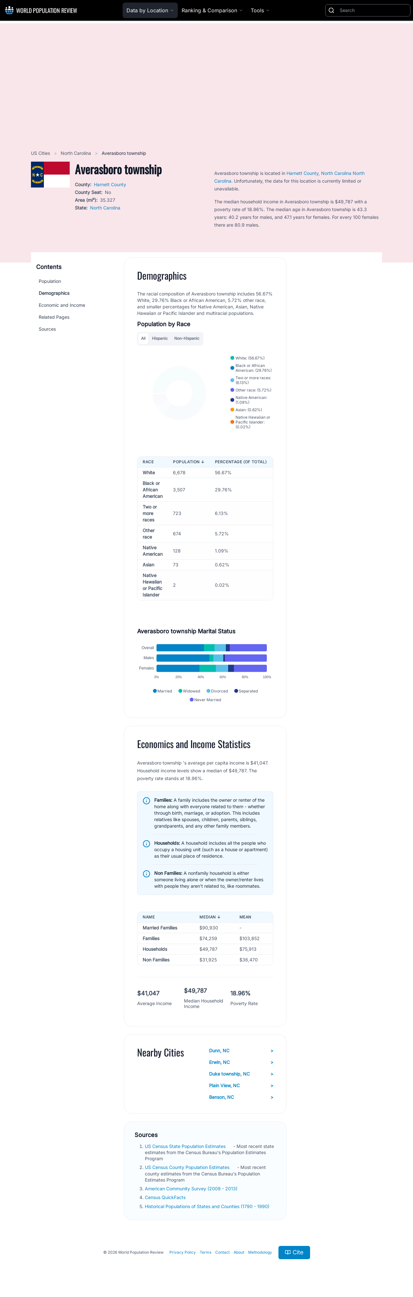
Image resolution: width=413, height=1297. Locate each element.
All (143, 338)
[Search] (373, 10)
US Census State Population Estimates (186, 1146)
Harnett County (110, 184)
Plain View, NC (241, 1085)
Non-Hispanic (186, 338)
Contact (222, 1252)
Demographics (54, 293)
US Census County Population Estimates (188, 1167)
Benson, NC (241, 1097)
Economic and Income (62, 305)
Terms (205, 1252)
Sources (47, 329)
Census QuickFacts (166, 1197)
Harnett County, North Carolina (320, 173)
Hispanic (160, 338)
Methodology (260, 1252)
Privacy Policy (182, 1252)
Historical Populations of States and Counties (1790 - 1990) (208, 1206)
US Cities (41, 153)
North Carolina (76, 153)
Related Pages (54, 317)
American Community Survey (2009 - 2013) (192, 1188)
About (239, 1252)
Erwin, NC (241, 1062)
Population (50, 281)
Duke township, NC (241, 1074)
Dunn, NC (241, 1050)
